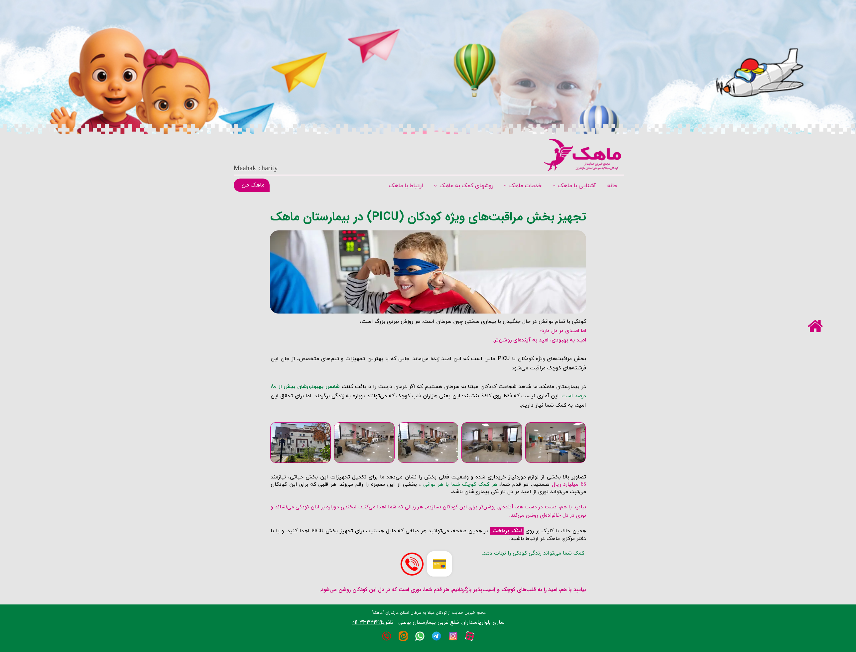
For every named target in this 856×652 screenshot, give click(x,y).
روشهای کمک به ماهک (466, 186)
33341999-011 (367, 622)
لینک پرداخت (507, 531)
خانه (611, 186)
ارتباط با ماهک (407, 186)
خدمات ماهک (525, 186)
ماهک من (253, 185)
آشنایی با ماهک (576, 186)
